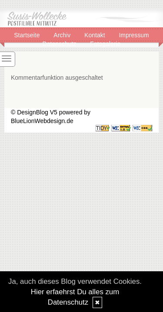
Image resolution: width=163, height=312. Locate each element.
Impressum (134, 35)
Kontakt (95, 35)
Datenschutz (60, 43)
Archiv (62, 35)
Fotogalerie (105, 43)
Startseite (27, 35)
